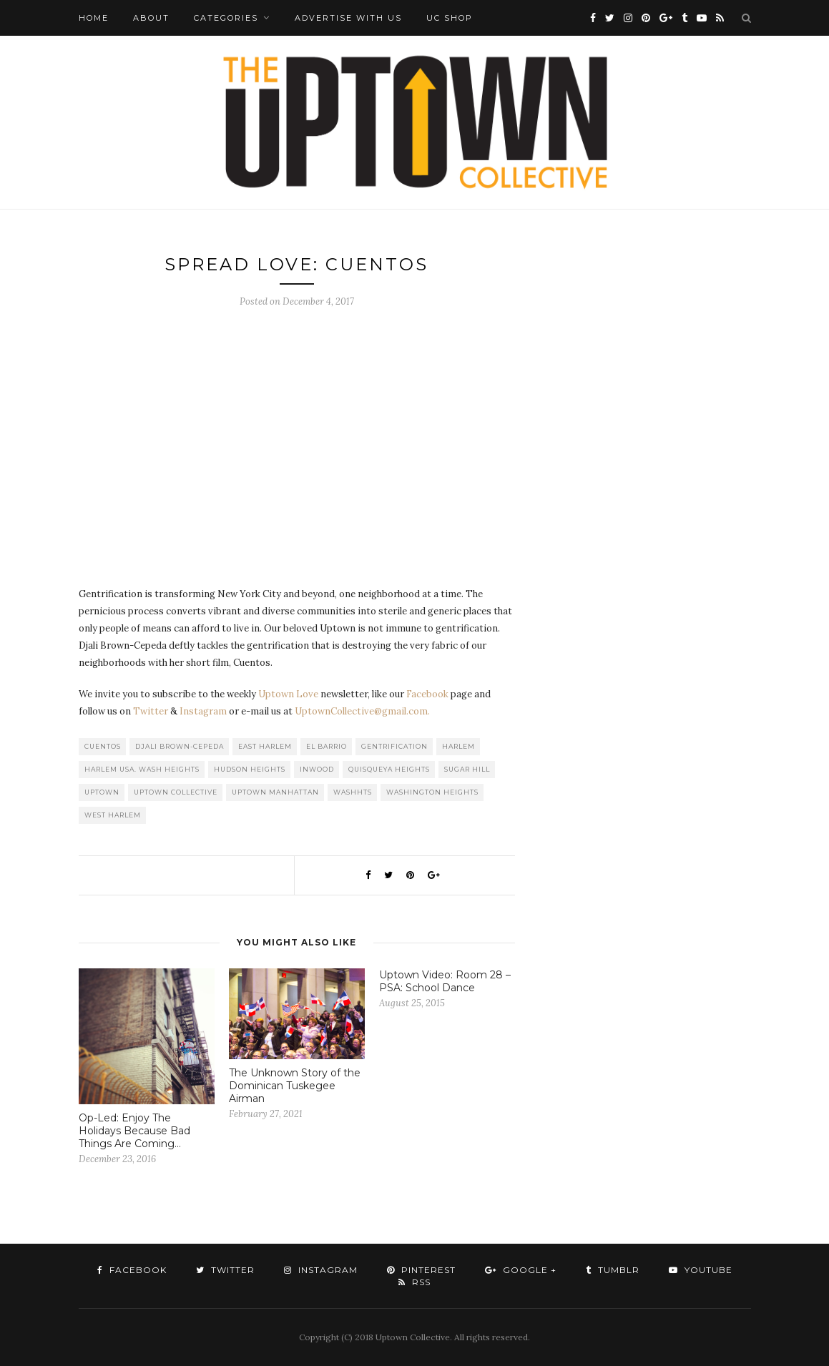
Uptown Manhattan (275, 792)
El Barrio (326, 746)
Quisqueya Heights (389, 769)
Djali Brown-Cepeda (179, 746)
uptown (101, 792)
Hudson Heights (249, 769)
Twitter (150, 711)
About (151, 18)
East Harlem (265, 746)
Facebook (427, 694)
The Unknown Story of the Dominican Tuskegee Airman (294, 1085)
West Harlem (112, 815)
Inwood (317, 769)
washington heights (432, 792)
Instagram (203, 711)
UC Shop (449, 18)
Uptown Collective (175, 792)
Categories (226, 18)
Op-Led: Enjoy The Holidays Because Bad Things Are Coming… (134, 1130)
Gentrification (394, 746)
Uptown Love (288, 694)
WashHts (352, 792)
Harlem (458, 746)
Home (94, 18)
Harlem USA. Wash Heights (142, 769)
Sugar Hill (467, 769)
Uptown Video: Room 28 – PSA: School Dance (445, 981)
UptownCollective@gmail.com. (362, 711)
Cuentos (102, 746)
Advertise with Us (348, 18)
